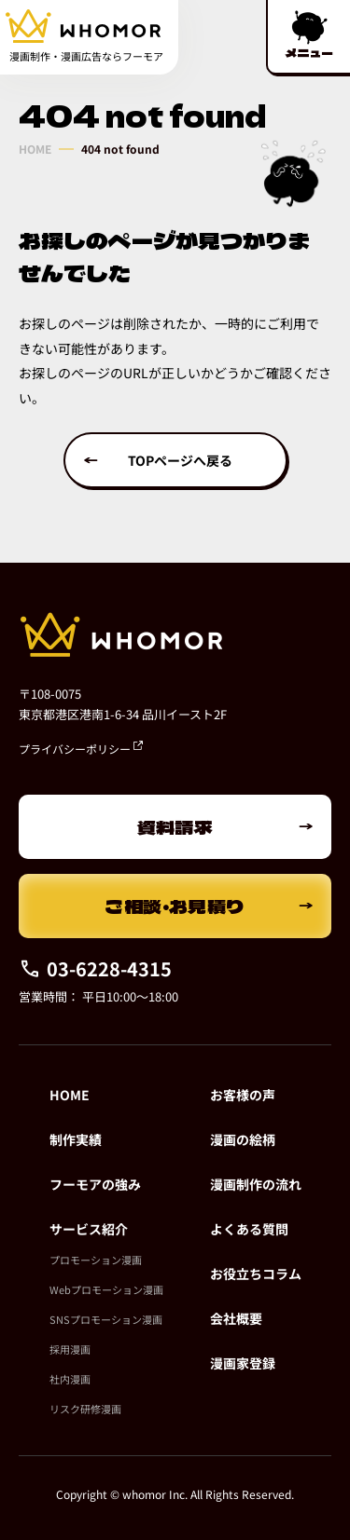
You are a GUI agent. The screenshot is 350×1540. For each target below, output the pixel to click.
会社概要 (236, 1318)
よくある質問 (249, 1229)
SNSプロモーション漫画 (105, 1319)
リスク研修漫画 (85, 1408)
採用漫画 (70, 1349)
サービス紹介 (88, 1229)
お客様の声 (242, 1094)
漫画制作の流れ (255, 1184)
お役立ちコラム (255, 1273)
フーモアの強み (95, 1184)
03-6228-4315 (95, 968)
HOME (35, 149)
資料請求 (175, 826)
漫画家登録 (242, 1363)
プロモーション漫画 (95, 1259)
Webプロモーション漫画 (106, 1289)
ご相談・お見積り (175, 906)
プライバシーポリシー (81, 748)
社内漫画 (70, 1378)
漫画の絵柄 (242, 1139)
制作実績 (75, 1139)
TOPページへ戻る (180, 460)
